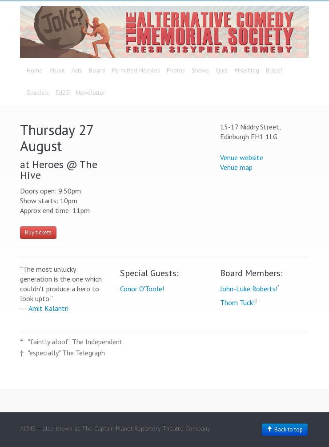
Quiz (222, 70)
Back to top (285, 429)
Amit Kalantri (48, 308)
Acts (77, 70)
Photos (176, 70)
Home (35, 70)
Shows (200, 70)
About (57, 70)
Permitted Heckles (136, 70)
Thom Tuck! (237, 302)
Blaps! (274, 70)
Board (97, 70)
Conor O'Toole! (142, 288)
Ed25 (62, 93)
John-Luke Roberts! (248, 288)
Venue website (241, 157)
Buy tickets (38, 232)
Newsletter (90, 93)
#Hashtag (246, 70)
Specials (38, 93)
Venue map (236, 167)
